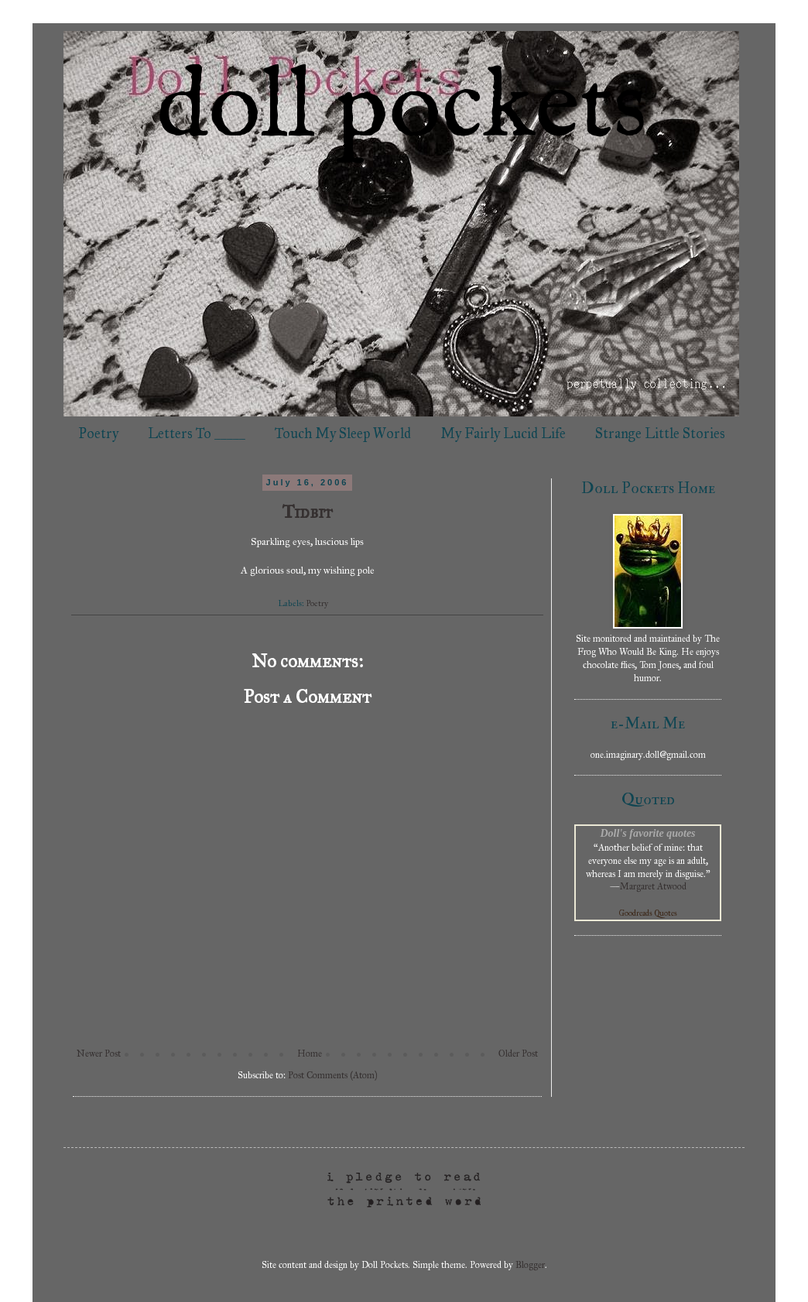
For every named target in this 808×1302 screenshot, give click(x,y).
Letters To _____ (196, 433)
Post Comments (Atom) (332, 1075)
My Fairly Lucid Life (503, 433)
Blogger (530, 1264)
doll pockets (401, 109)
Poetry (98, 433)
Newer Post (99, 1053)
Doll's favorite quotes (647, 833)
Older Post (518, 1053)
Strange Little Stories (660, 433)
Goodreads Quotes (648, 913)
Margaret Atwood (653, 886)
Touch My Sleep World (343, 433)
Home (309, 1053)
